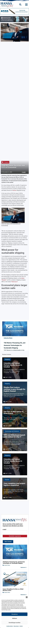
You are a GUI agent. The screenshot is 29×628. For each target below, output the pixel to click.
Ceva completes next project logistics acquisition (14, 484)
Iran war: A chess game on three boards (14, 412)
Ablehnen (14, 618)
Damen (14, 190)
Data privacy (16, 626)
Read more (23, 567)
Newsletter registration (15, 536)
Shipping (6, 162)
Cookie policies (9, 626)
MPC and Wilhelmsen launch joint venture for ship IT (14, 436)
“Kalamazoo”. (14, 281)
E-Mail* (4, 529)
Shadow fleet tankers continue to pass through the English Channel (14, 389)
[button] (26, 597)
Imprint (21, 626)
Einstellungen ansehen (14, 622)
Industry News (7, 565)
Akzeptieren (14, 614)
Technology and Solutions (12, 431)
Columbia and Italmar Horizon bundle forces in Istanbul (13, 365)
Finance (7, 479)
